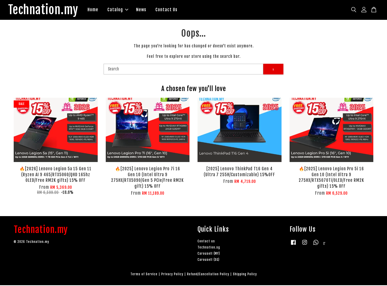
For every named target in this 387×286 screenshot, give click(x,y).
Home (98, 10)
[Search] (183, 70)
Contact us (206, 242)
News (146, 10)
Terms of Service (144, 275)
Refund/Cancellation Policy (208, 275)
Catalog (123, 10)
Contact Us (172, 10)
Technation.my (45, 10)
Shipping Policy (245, 275)
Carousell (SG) (209, 261)
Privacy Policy (172, 275)
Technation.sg (209, 248)
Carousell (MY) (209, 254)
